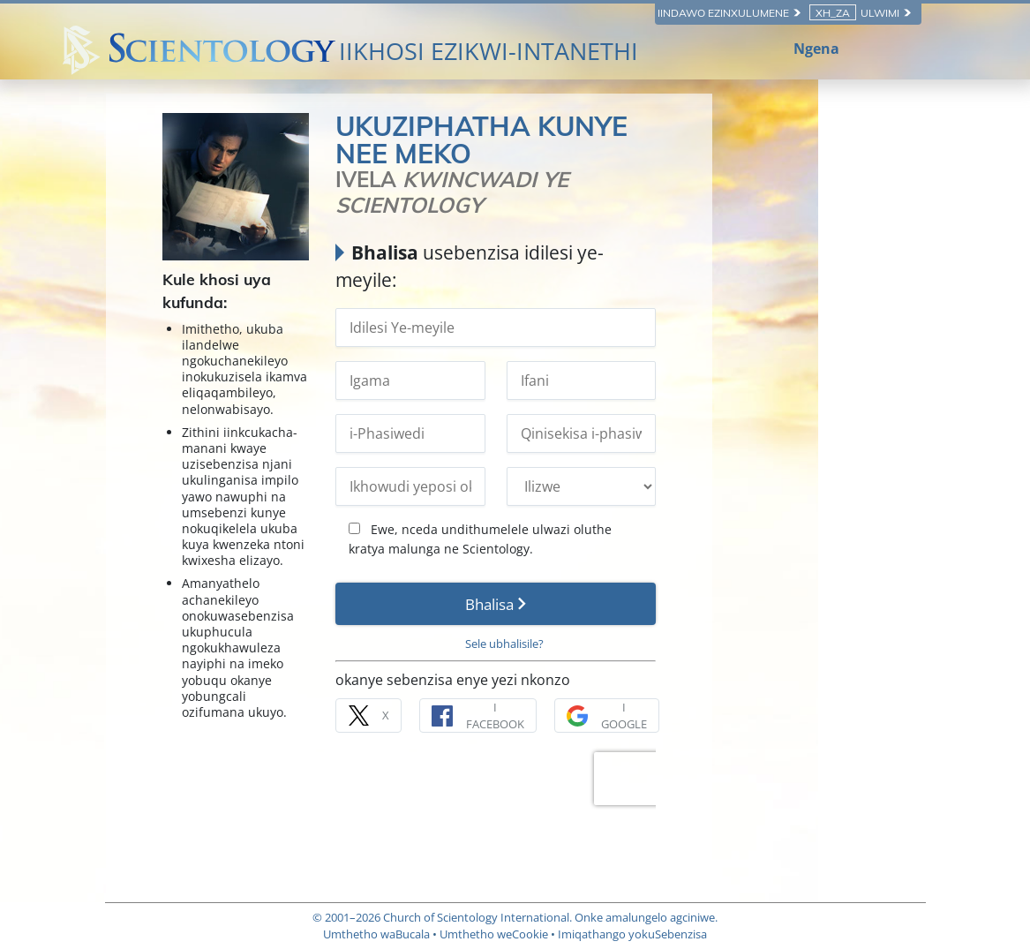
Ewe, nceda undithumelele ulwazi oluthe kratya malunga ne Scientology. (602, 511)
